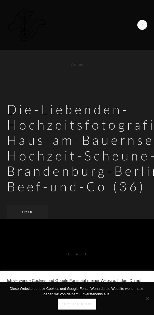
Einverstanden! (77, 304)
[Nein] (147, 298)
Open (27, 212)
